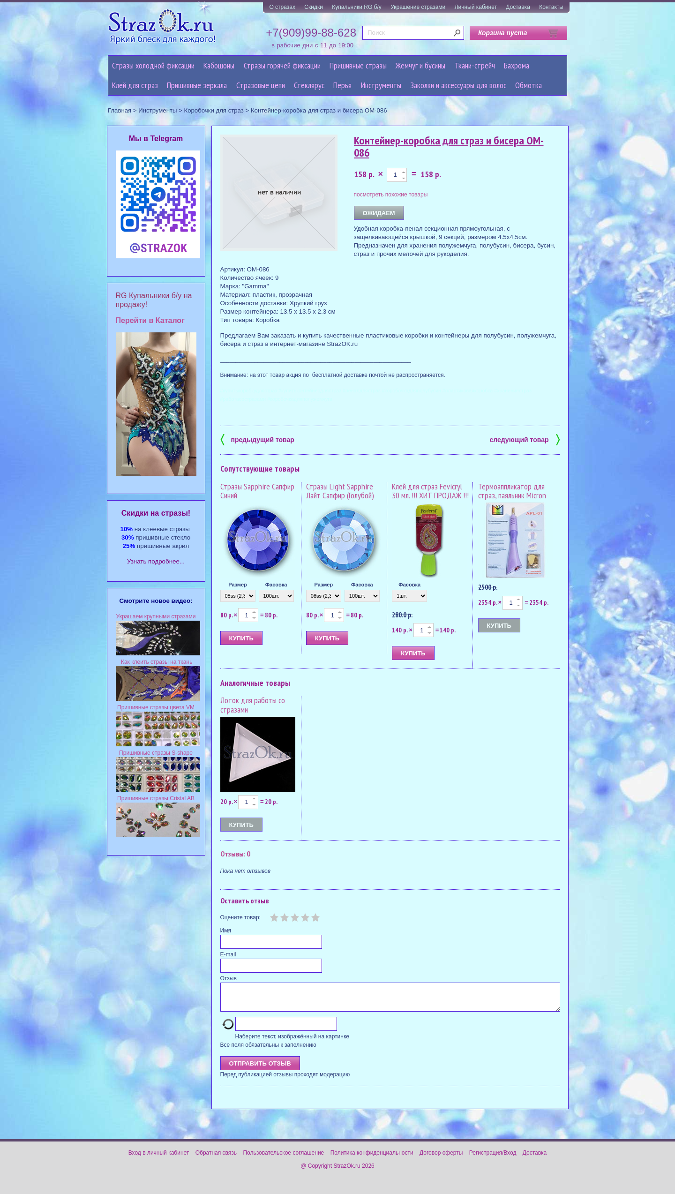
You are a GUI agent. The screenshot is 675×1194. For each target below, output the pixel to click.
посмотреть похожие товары (391, 194)
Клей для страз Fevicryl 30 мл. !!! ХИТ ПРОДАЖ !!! (430, 491)
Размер (237, 584)
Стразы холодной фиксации (153, 65)
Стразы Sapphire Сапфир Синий (257, 491)
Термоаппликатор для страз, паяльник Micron (512, 491)
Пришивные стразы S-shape (156, 753)
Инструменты (381, 85)
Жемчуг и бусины (420, 65)
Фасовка (276, 584)
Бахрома (516, 65)
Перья (342, 85)
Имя (225, 930)
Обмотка (528, 85)
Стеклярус (309, 85)
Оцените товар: (240, 917)
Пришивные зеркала (197, 85)
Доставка (518, 7)
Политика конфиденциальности (371, 1158)
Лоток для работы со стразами (252, 705)
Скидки (313, 7)
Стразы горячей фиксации (282, 65)
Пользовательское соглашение (283, 1158)
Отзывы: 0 (235, 853)
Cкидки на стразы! (155, 513)
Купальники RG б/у (357, 7)
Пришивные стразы (358, 65)
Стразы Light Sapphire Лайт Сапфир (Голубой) (340, 491)
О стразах (282, 7)
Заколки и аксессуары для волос (458, 85)
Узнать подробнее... (156, 561)
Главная (119, 110)
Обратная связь (216, 1158)
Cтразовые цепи (260, 85)
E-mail (228, 954)
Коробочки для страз (214, 110)
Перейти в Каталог (150, 320)
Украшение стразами (417, 7)
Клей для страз (135, 85)
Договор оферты (441, 1158)
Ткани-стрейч (475, 65)
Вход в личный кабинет (158, 1158)
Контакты (551, 7)
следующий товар (525, 439)
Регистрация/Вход (493, 1158)
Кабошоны (218, 65)
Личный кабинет (476, 7)
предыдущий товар (257, 439)
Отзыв (228, 978)
